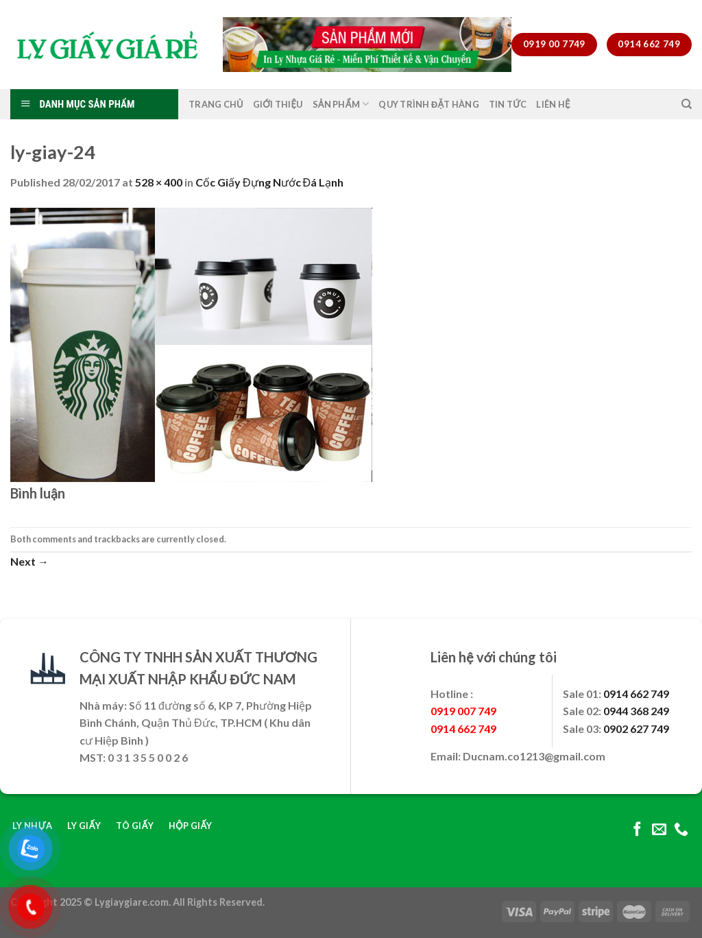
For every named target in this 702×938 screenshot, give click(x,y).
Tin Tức (508, 104)
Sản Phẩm (341, 103)
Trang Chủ (216, 104)
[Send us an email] (659, 830)
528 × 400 (158, 182)
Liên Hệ (553, 104)
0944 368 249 (636, 710)
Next (29, 561)
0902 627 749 (636, 728)
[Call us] (681, 830)
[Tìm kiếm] (686, 104)
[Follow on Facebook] (637, 830)
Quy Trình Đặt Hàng (428, 104)
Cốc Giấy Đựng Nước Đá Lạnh (269, 182)
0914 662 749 (636, 693)
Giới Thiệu (278, 104)
